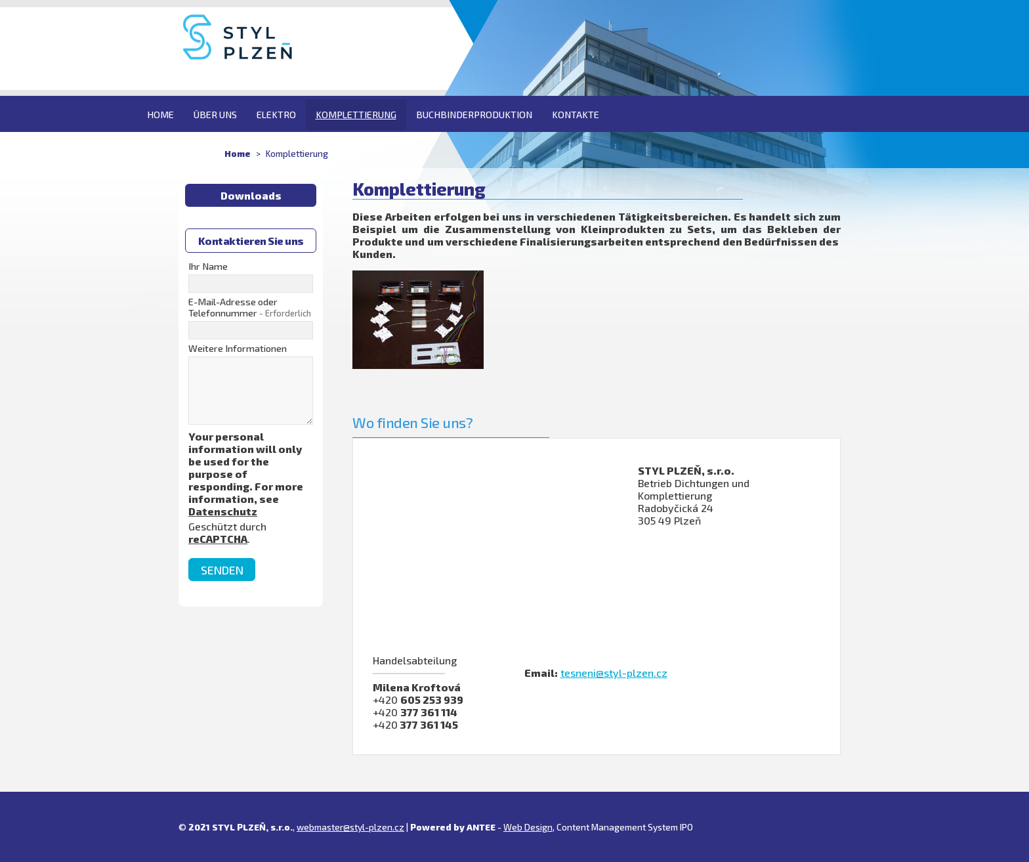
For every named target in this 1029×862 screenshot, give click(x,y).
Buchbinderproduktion (474, 114)
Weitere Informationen (237, 348)
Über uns (215, 114)
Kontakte (575, 114)
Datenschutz (222, 511)
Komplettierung (356, 114)
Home (160, 114)
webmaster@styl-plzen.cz (350, 826)
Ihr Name (208, 266)
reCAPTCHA (217, 538)
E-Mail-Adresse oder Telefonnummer (249, 307)
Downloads (251, 195)
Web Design (528, 826)
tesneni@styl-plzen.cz (613, 672)
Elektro (276, 114)
